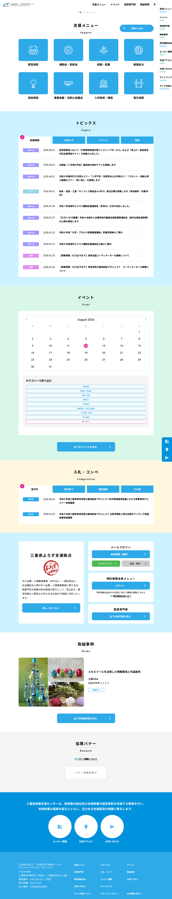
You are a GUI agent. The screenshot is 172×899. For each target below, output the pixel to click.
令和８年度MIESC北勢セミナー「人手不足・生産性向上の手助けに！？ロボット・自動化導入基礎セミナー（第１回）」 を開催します (103, 182)
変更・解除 (138, 545)
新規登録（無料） (129, 535)
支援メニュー (99, 5)
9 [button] (32, 349)
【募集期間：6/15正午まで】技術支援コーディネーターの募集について (96, 259)
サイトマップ (106, 861)
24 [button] (50, 363)
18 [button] (68, 356)
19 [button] (85, 356)
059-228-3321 (37, 854)
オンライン (40, 400)
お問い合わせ (79, 861)
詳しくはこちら (60, 589)
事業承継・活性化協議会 (70, 395)
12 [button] (86, 349)
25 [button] (68, 363)
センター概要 (106, 854)
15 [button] (139, 349)
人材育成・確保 (101, 395)
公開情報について (81, 876)
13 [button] (103, 349)
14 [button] (121, 349)
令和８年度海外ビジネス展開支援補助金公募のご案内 (87, 247)
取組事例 (144, 5)
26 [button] (85, 363)
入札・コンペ (106, 847)
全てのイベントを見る (93, 426)
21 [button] (121, 356)
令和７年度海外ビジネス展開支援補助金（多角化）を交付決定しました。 (97, 209)
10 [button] (50, 349)
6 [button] (104, 342)
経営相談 (40, 390)
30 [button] (32, 370)
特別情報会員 (161, 5)
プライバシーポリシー (110, 868)
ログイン (131, 567)
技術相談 (40, 395)
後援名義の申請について (137, 876)
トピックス (105, 840)
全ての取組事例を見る (93, 699)
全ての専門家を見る (128, 597)
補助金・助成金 (71, 390)
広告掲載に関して (134, 868)
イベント (115, 5)
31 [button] (50, 370)
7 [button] (121, 342)
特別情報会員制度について (112, 876)
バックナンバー (107, 545)
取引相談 (131, 395)
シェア (123, 893)
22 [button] (139, 356)
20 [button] (103, 356)
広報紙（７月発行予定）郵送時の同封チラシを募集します (89, 168)
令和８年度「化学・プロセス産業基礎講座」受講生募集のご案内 (93, 236)
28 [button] (121, 363)
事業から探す (133, 30)
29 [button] (139, 363)
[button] (78, 14)
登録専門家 (130, 5)
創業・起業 (101, 390)
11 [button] (68, 349)
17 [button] (50, 356)
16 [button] (32, 356)
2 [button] (32, 342)
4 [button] (68, 342)
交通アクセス (132, 854)
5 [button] (86, 342)
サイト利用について (82, 868)
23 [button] (32, 363)
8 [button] (139, 342)
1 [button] (139, 335)
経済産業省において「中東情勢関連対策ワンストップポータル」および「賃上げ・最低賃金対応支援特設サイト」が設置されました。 (103, 155)
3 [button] (50, 342)
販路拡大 (131, 390)
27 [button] (103, 363)
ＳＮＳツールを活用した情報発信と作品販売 (119, 652)
